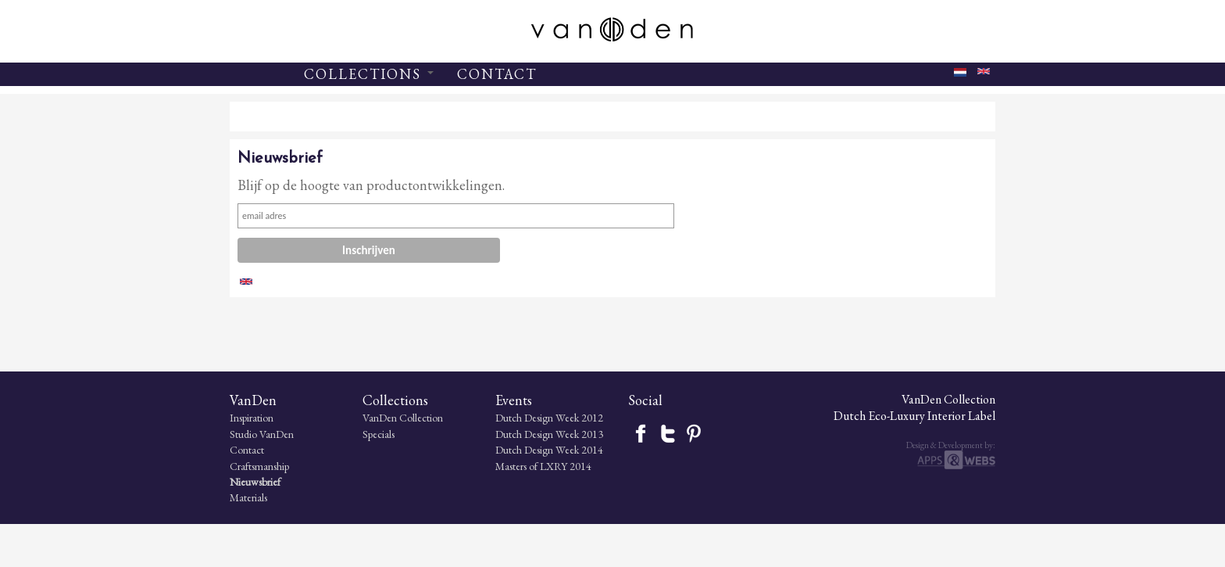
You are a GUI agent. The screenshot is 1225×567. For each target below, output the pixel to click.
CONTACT (497, 74)
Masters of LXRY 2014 (543, 509)
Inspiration (251, 461)
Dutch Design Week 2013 (549, 477)
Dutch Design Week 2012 (549, 461)
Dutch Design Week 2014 (549, 493)
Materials (248, 540)
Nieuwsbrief (255, 525)
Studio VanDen (262, 477)
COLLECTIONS (369, 74)
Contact (247, 493)
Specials (378, 477)
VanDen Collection (402, 461)
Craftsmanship (259, 509)
